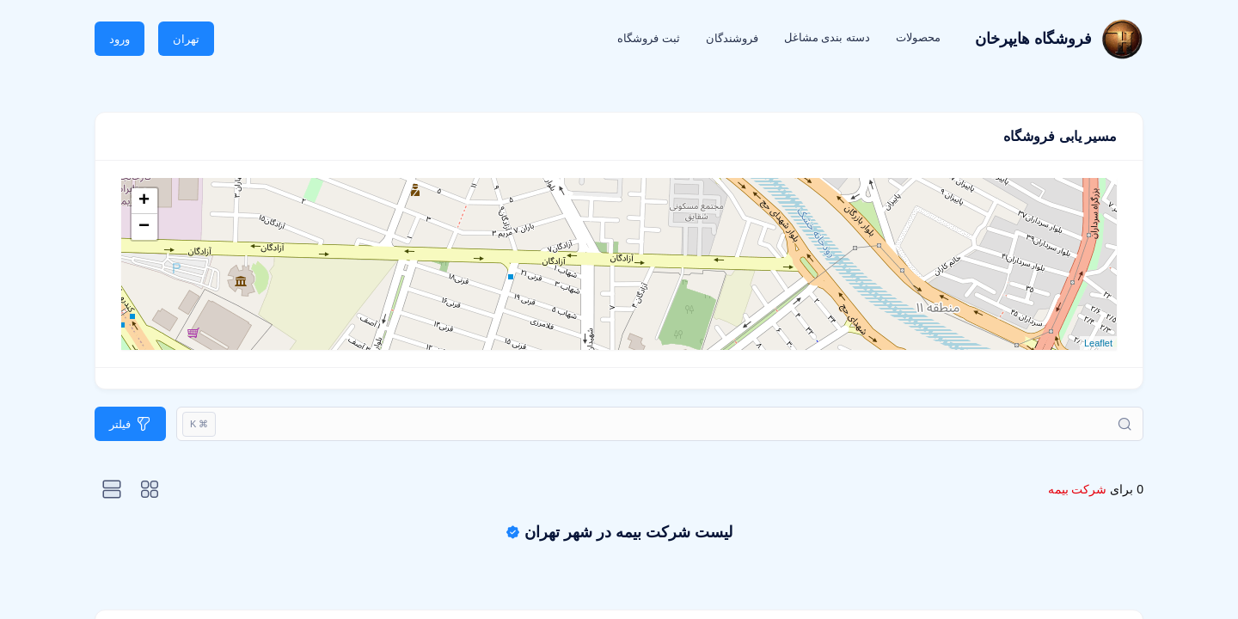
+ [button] (144, 201)
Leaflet (1098, 343)
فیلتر (120, 424)
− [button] (144, 227)
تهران (186, 39)
